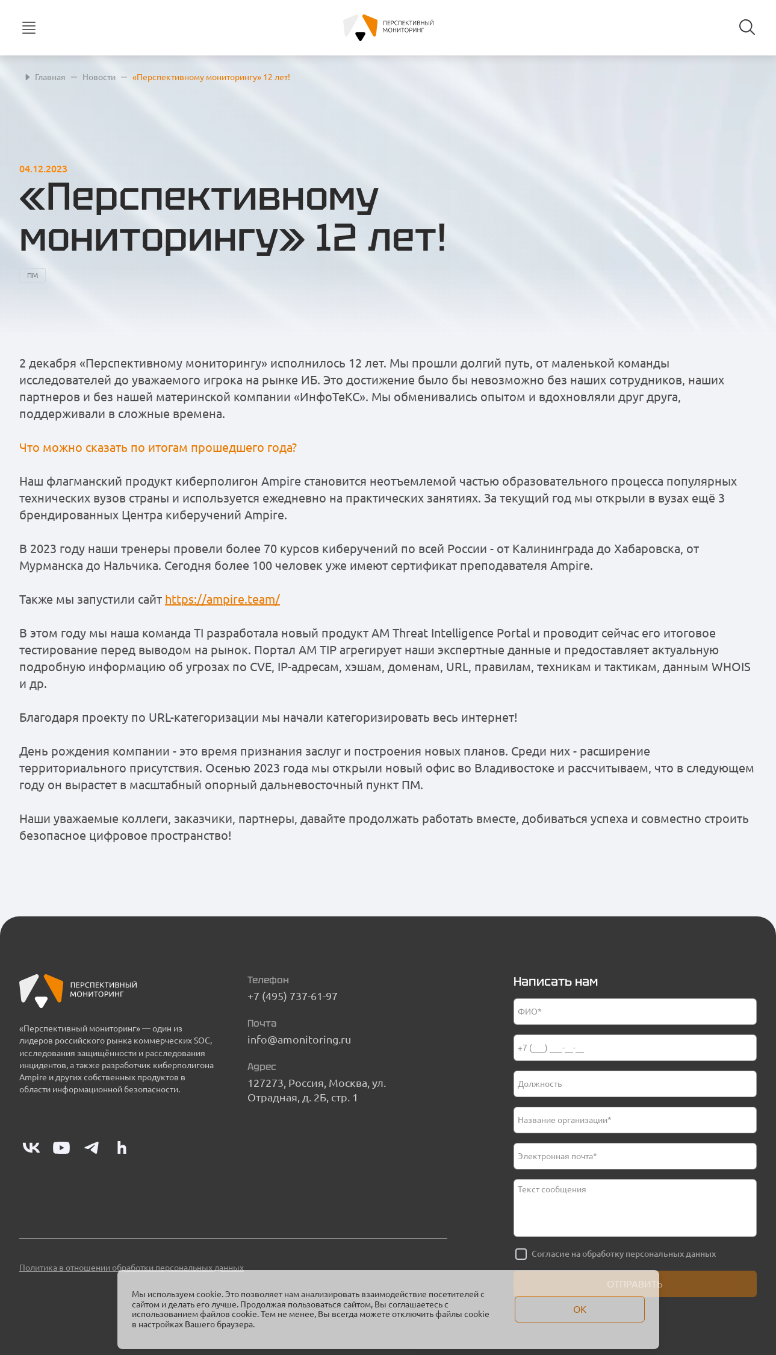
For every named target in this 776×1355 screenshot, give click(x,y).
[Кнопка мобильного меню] (29, 27)
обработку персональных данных (649, 1254)
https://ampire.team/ (222, 599)
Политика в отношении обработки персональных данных (131, 1267)
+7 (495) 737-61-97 (292, 996)
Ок (579, 1309)
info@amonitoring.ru (299, 1039)
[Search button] (747, 27)
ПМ (32, 275)
